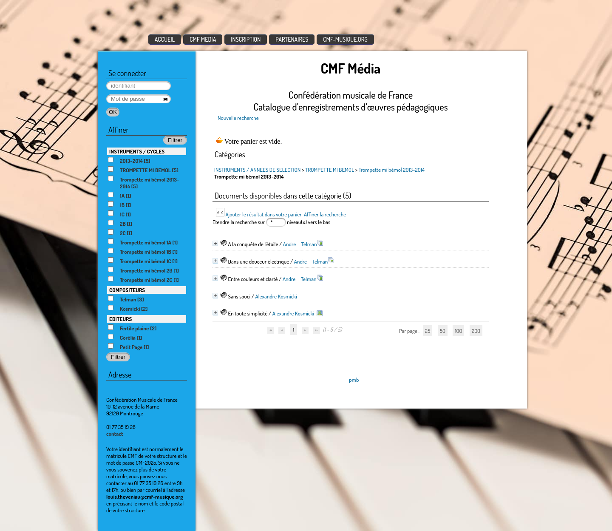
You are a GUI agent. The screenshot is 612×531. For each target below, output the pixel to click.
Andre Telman (300, 244)
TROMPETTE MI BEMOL (329, 169)
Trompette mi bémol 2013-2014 (392, 169)
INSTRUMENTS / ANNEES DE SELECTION (257, 169)
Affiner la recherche (325, 214)
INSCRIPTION (246, 39)
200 (476, 330)
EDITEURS (120, 318)
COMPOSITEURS (127, 290)
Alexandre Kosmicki (276, 296)
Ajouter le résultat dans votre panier (263, 214)
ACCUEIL (165, 39)
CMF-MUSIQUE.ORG (345, 39)
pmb (354, 379)
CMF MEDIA (203, 39)
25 (427, 330)
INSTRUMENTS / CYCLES (136, 151)
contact (114, 433)
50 (442, 330)
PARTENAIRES (291, 39)
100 (458, 330)
